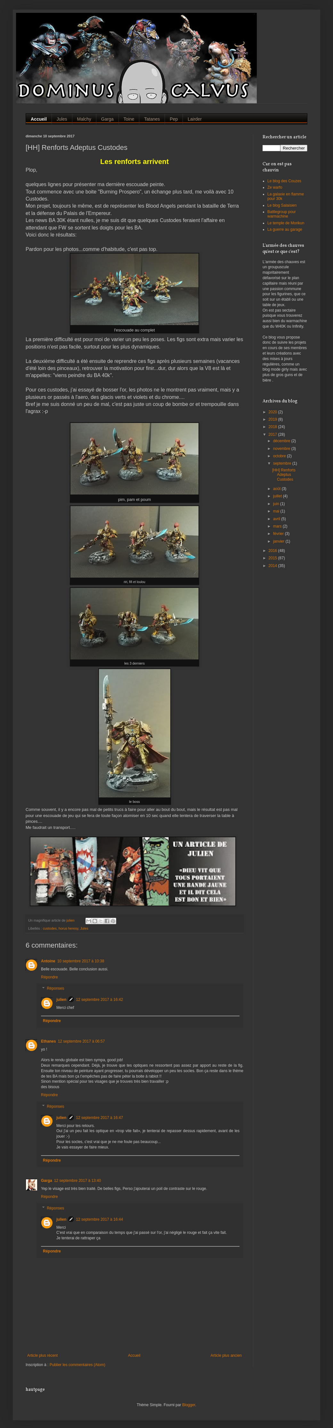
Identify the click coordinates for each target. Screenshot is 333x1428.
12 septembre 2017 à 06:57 (81, 1041)
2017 (273, 434)
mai (276, 511)
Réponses (55, 988)
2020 (273, 412)
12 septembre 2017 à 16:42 (99, 999)
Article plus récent (42, 1355)
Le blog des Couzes (284, 181)
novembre (282, 448)
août (277, 488)
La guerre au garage (284, 229)
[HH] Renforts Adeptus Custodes (284, 475)
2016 (273, 550)
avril (277, 519)
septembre (282, 463)
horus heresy (68, 928)
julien (61, 999)
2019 (273, 419)
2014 (273, 565)
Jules (84, 928)
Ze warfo (274, 187)
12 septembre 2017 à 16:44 (99, 1219)
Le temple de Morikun (285, 223)
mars (278, 526)
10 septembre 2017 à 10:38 (80, 961)
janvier (279, 541)
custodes (50, 928)
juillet (278, 496)
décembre (282, 441)
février (279, 533)
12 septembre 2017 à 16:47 (99, 1117)
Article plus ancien (226, 1355)
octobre (280, 456)
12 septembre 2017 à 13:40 (77, 1180)
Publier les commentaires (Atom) (77, 1365)
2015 (273, 558)
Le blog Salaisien (281, 205)
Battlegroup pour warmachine (281, 214)
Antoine (48, 961)
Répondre (49, 977)
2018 (273, 427)
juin (276, 504)
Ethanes (48, 1041)
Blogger (188, 1405)
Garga (46, 1180)
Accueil (134, 1355)
